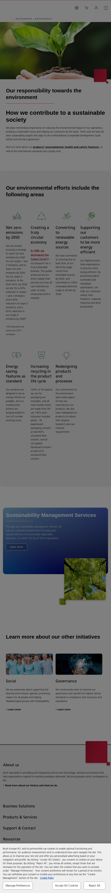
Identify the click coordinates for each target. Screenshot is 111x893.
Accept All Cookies (66, 885)
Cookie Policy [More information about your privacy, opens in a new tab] (47, 878)
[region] (55, 868)
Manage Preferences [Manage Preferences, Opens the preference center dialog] (18, 885)
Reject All (94, 885)
